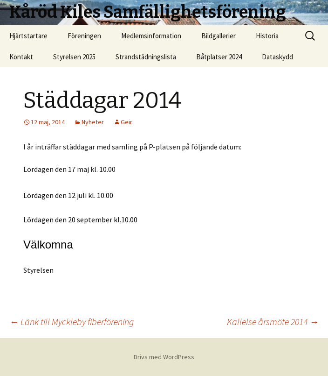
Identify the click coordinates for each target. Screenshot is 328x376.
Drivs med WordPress (164, 357)
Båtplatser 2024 (219, 56)
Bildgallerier (218, 35)
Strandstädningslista (146, 56)
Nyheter (93, 122)
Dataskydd (277, 56)
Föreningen (84, 35)
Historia (267, 35)
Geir (126, 122)
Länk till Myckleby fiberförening (71, 321)
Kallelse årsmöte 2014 (273, 321)
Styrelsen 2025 (74, 56)
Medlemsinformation (151, 35)
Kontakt (21, 56)
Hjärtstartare (28, 35)
